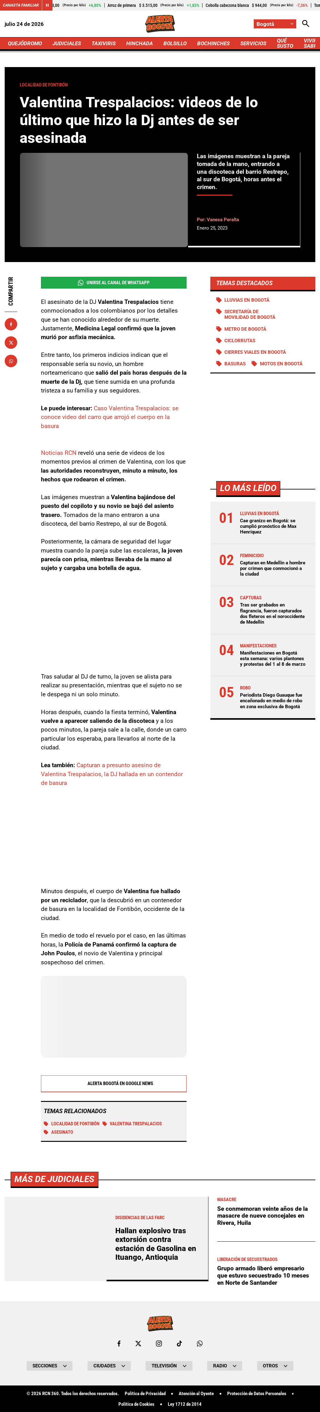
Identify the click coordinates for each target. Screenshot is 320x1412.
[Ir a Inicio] (160, 24)
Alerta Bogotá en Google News (113, 1083)
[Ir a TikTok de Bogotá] (179, 1343)
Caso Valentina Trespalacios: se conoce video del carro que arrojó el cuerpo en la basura (109, 417)
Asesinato (58, 1132)
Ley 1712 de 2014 (185, 1404)
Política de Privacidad (145, 1393)
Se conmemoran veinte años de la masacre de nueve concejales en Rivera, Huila (262, 1215)
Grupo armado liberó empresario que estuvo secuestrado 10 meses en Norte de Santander (263, 1275)
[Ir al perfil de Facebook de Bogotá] (119, 1343)
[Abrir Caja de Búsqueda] (305, 23)
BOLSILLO (175, 43)
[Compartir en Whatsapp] (11, 361)
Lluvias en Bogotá (246, 300)
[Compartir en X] (11, 342)
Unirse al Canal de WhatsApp (114, 283)
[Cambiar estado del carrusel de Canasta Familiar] (47, 5)
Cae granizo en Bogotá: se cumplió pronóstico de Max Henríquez (268, 526)
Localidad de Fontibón (71, 1124)
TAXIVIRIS (104, 43)
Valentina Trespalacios (132, 1124)
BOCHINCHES (213, 43)
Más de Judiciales (54, 1179)
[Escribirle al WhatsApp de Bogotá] (199, 1343)
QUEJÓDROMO (25, 43)
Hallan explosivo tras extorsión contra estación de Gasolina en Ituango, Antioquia (155, 1244)
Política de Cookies (136, 1404)
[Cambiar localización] (275, 23)
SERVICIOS (253, 43)
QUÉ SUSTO (285, 43)
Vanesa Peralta (223, 219)
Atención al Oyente (196, 1393)
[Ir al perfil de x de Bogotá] (138, 1343)
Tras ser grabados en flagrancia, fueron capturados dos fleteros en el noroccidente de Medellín (272, 613)
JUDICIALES (66, 43)
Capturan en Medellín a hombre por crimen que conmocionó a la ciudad (272, 568)
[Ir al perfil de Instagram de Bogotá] (159, 1343)
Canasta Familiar (21, 5)
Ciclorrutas (239, 340)
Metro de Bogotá (245, 329)
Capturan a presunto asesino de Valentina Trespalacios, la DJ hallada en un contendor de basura (112, 774)
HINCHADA (139, 43)
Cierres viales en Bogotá (255, 352)
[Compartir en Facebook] (11, 324)
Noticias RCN (59, 452)
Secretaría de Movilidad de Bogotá (249, 314)
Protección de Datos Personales (256, 1393)
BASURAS (235, 364)
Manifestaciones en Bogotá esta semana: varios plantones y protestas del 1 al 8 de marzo (272, 658)
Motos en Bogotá (281, 364)
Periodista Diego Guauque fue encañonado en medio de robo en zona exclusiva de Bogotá (271, 700)
